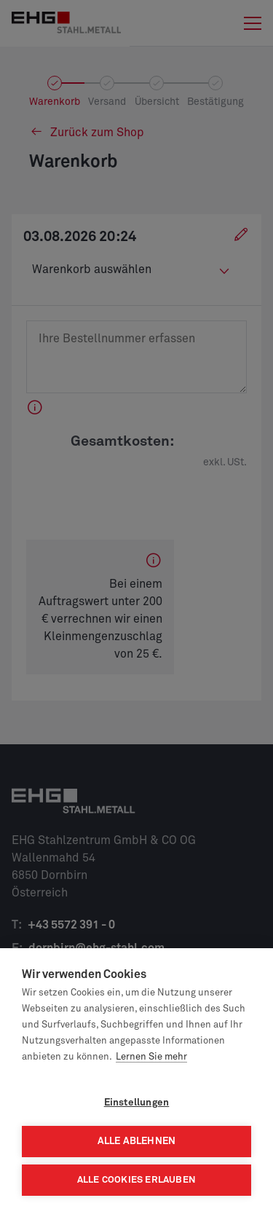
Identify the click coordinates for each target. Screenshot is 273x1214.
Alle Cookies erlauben (136, 1180)
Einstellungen (137, 1102)
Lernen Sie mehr (151, 1057)
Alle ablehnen (137, 1141)
